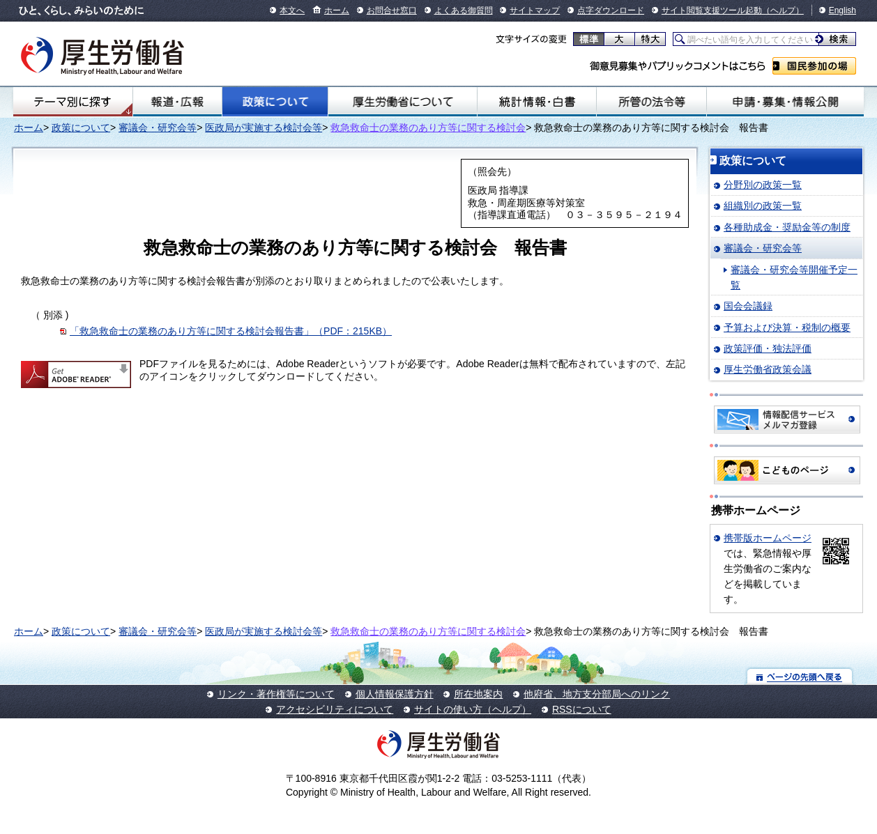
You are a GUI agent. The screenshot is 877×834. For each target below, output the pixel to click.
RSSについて (581, 709)
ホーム (336, 10)
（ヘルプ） (783, 10)
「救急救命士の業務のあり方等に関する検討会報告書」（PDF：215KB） (231, 331)
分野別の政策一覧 (763, 184)
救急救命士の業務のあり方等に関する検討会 (428, 127)
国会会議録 (748, 305)
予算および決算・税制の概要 (787, 327)
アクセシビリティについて (334, 709)
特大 (650, 39)
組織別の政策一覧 (763, 205)
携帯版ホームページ (767, 537)
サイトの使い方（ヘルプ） (472, 709)
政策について (275, 101)
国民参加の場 (814, 66)
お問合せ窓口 (392, 10)
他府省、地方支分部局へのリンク (597, 694)
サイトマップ (535, 10)
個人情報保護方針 (395, 694)
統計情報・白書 (537, 101)
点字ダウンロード (610, 10)
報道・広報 (177, 101)
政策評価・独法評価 (767, 348)
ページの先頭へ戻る (800, 676)
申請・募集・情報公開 (785, 101)
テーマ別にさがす (72, 101)
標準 (589, 39)
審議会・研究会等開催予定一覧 (794, 277)
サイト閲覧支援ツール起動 (712, 10)
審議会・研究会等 (158, 127)
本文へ (292, 10)
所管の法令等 (652, 101)
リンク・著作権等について (276, 694)
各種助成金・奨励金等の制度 (787, 227)
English (842, 10)
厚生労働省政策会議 (767, 369)
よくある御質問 (463, 10)
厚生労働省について (402, 101)
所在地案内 (478, 694)
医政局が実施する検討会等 (263, 127)
